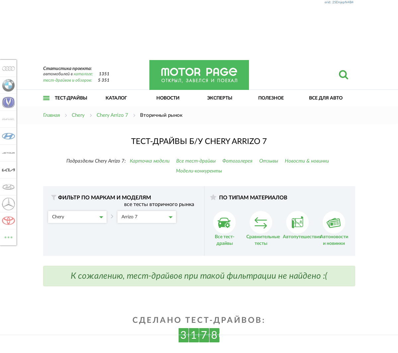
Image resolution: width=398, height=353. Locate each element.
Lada (7, 186)
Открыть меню (46, 105)
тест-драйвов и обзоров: (67, 80)
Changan (7, 102)
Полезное (271, 98)
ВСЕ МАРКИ (7, 236)
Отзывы (268, 161)
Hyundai (7, 136)
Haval (7, 119)
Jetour (7, 153)
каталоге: (83, 74)
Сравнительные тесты (263, 228)
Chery (77, 217)
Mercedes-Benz (7, 203)
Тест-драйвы (71, 98)
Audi (7, 68)
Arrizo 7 (147, 217)
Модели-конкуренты (199, 171)
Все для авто (326, 98)
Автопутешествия (302, 225)
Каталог (116, 98)
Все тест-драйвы (196, 161)
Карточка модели (150, 161)
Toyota (7, 220)
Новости (168, 98)
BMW (7, 85)
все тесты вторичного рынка (159, 204)
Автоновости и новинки (334, 228)
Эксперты (219, 98)
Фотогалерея (237, 161)
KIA (7, 169)
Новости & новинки (307, 161)
